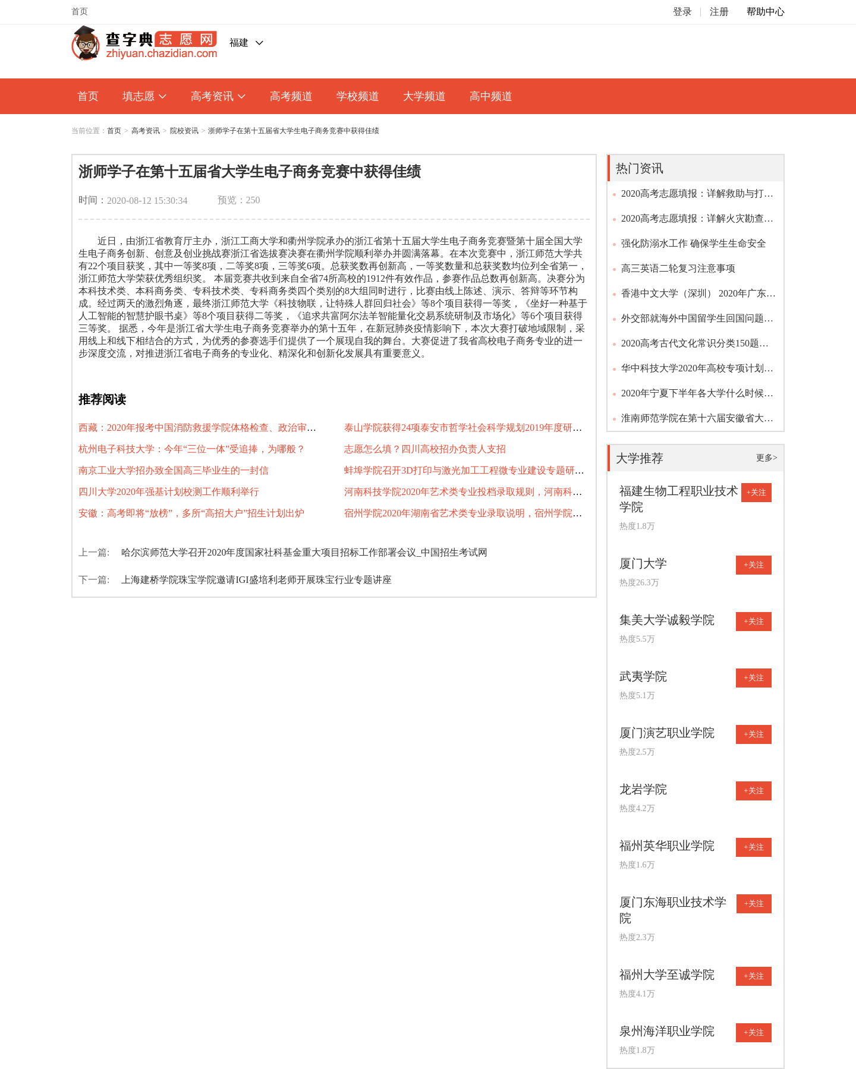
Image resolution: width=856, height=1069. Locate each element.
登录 (682, 12)
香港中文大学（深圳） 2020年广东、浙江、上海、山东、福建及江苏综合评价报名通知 (698, 297)
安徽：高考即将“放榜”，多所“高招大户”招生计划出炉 (191, 513)
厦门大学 (643, 563)
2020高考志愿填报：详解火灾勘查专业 (697, 222)
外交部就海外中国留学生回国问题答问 (697, 322)
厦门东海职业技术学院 (672, 910)
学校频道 (357, 96)
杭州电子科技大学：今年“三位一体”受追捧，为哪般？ (192, 449)
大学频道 (424, 96)
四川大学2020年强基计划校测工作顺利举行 (168, 492)
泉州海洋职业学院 (667, 1031)
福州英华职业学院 (667, 845)
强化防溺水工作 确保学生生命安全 (693, 243)
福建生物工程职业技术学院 (678, 498)
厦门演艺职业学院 (667, 732)
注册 (719, 12)
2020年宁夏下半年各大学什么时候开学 (697, 397)
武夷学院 (643, 676)
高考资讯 (218, 96)
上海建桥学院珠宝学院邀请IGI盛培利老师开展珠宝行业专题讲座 (256, 580)
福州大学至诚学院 (667, 974)
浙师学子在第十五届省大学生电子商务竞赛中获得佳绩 (293, 131)
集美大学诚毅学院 (667, 619)
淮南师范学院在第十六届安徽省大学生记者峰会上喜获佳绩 (697, 422)
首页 (79, 11)
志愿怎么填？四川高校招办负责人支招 (425, 449)
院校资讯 (184, 131)
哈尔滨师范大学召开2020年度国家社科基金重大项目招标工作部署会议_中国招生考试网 (304, 552)
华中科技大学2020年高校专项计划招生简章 (697, 372)
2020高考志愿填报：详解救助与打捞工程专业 (697, 197)
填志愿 (144, 96)
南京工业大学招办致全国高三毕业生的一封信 (173, 470)
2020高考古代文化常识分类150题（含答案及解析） (690, 347)
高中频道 (491, 96)
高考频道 (291, 96)
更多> (767, 457)
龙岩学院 (643, 789)
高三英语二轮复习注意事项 (678, 268)
